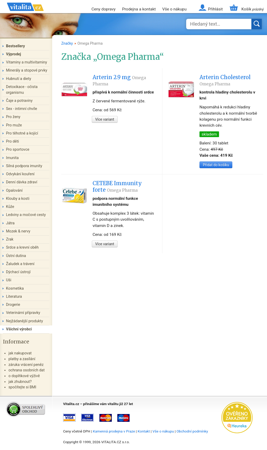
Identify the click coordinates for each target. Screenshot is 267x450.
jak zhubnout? (20, 381)
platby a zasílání (21, 359)
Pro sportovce (17, 149)
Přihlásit (215, 9)
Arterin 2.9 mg (119, 80)
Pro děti (12, 141)
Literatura (14, 296)
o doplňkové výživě (24, 376)
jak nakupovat (20, 353)
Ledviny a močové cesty (26, 215)
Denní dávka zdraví (21, 182)
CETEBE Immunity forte (117, 186)
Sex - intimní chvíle (21, 109)
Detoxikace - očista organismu (22, 90)
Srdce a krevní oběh (22, 247)
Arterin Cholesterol (225, 80)
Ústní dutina (16, 256)
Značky (67, 43)
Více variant (104, 119)
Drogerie (13, 304)
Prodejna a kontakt (139, 9)
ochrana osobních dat (26, 370)
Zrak (9, 239)
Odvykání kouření (20, 174)
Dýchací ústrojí (18, 272)
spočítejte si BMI (22, 387)
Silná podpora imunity (24, 166)
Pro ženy (13, 117)
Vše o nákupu (174, 9)
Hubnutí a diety (18, 79)
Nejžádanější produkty (24, 321)
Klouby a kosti (17, 198)
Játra (10, 223)
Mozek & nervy (18, 231)
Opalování (14, 190)
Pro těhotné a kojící (22, 133)
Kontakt (144, 431)
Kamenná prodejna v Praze (114, 431)
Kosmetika (15, 288)
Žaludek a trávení (20, 264)
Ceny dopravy (104, 9)
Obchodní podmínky (192, 431)
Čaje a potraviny (19, 100)
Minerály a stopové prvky (26, 70)
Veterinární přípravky (23, 313)
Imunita (12, 158)
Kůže (10, 206)
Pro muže (14, 125)
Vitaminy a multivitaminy (26, 62)
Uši (8, 280)
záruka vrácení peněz (26, 365)
